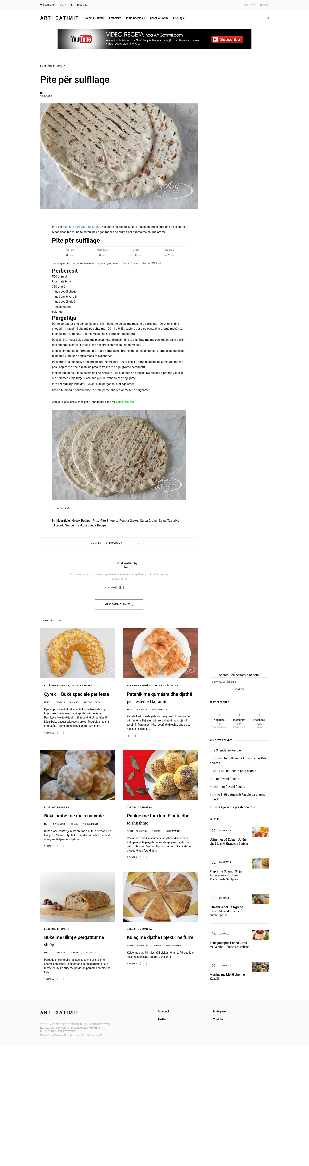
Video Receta (47, 5)
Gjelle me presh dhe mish (238, 807)
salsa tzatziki (168, 520)
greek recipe (81, 520)
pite (95, 520)
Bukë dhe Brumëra (52, 66)
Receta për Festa (83, 685)
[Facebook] (264, 5)
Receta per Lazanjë (243, 771)
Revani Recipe (229, 779)
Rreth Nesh (66, 5)
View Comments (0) (117, 604)
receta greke (128, 520)
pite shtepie (108, 520)
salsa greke (148, 520)
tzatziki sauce (64, 525)
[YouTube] (245, 5)
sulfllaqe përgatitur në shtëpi (81, 227)
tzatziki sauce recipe (91, 525)
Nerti (43, 93)
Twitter (162, 1019)
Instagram (219, 1011)
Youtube (218, 1019)
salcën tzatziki (125, 401)
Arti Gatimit (59, 18)
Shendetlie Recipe (228, 750)
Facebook (164, 1011)
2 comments (90, 952)
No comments (92, 702)
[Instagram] (254, 5)
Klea (129, 709)
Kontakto (82, 5)
